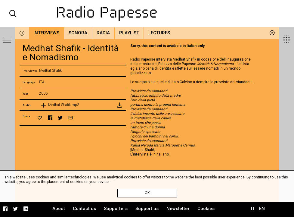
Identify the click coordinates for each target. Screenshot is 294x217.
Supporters (116, 208)
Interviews (46, 33)
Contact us (84, 208)
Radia (103, 33)
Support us (147, 208)
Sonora (78, 33)
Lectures (159, 33)
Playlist (129, 33)
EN (262, 208)
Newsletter (178, 208)
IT (253, 208)
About (58, 208)
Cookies (206, 208)
